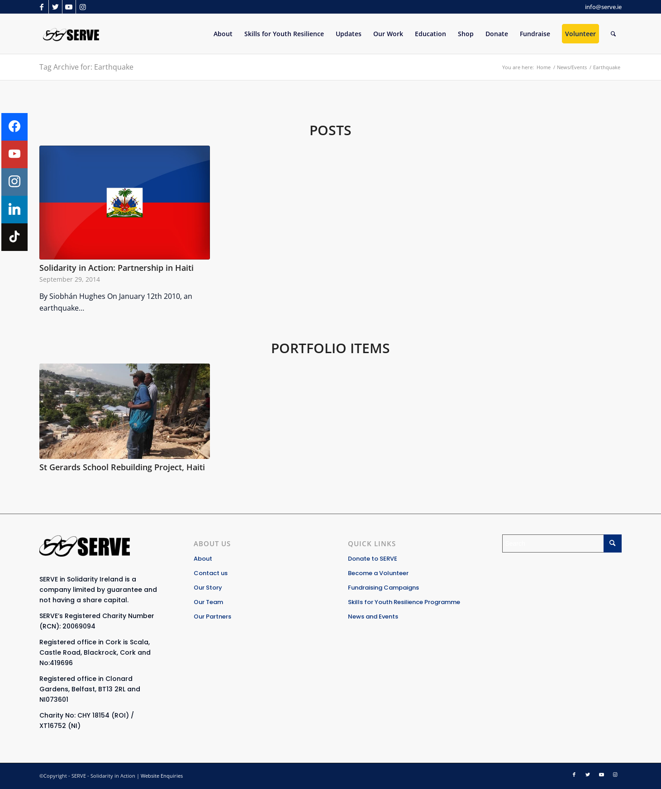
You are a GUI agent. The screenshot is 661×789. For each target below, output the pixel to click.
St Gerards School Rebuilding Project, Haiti (122, 467)
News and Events (373, 616)
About (203, 558)
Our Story (208, 587)
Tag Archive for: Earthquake (86, 67)
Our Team (208, 602)
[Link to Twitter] (55, 7)
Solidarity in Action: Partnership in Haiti (116, 267)
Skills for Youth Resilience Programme (404, 602)
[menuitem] (223, 34)
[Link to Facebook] (41, 7)
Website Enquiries (162, 775)
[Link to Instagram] (83, 7)
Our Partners (212, 616)
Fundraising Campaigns (383, 587)
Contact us (211, 573)
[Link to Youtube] (69, 7)
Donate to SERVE (372, 558)
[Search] (613, 34)
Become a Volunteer (378, 573)
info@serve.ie (603, 7)
